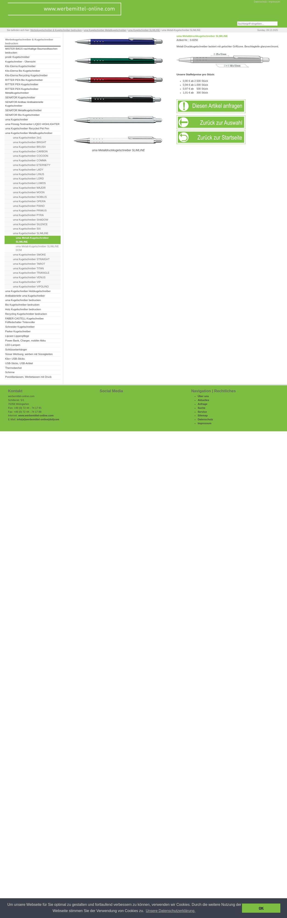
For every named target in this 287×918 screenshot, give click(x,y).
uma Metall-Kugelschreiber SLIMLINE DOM (37, 248)
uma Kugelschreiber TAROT (29, 263)
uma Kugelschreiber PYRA (28, 215)
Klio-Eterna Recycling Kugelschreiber (26, 75)
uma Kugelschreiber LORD (28, 178)
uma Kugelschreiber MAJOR (29, 187)
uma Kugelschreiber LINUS (28, 174)
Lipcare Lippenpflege (17, 336)
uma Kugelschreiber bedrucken (23, 300)
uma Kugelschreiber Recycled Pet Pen (27, 128)
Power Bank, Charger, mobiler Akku (25, 340)
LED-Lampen (12, 345)
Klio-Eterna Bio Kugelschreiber (22, 70)
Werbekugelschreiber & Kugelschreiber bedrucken (56, 30)
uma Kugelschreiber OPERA (29, 201)
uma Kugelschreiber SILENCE (30, 224)
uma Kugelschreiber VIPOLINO (31, 286)
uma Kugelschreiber (16, 119)
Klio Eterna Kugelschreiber (20, 66)
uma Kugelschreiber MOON (29, 192)
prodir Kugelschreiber (17, 57)
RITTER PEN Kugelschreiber (21, 84)
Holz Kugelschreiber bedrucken (23, 309)
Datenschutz (260, 1)
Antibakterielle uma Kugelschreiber (25, 295)
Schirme (9, 372)
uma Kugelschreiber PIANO (29, 206)
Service (202, 411)
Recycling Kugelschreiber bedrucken (26, 314)
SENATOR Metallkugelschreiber (23, 110)
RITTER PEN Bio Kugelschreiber (24, 80)
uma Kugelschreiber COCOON (30, 155)
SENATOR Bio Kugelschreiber (22, 115)
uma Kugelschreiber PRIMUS (30, 210)
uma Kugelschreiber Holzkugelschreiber (28, 291)
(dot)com (53, 419)
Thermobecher (13, 368)
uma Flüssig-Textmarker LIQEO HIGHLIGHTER (32, 124)
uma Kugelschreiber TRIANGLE (31, 272)
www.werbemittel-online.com (35, 415)
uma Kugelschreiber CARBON (30, 151)
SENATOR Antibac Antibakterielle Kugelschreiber (24, 104)
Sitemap (203, 415)
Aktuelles (203, 400)
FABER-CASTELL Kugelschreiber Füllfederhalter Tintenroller (24, 320)
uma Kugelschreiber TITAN (28, 268)
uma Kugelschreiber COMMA (30, 160)
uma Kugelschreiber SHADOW (30, 219)
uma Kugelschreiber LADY (28, 169)
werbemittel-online (36, 419)
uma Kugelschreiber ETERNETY (32, 165)
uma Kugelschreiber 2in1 (27, 137)
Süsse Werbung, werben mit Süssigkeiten (29, 354)
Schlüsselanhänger (16, 349)
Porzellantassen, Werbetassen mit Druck (28, 376)
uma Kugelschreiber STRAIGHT (31, 259)
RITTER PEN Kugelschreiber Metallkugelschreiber (21, 91)
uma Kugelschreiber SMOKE (29, 254)
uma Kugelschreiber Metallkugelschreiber (105, 30)
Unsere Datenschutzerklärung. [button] (170, 911)
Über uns (203, 396)
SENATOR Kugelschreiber (20, 97)
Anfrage (202, 404)
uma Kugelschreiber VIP (27, 282)
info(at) (21, 419)
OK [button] (261, 908)
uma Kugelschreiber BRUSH (29, 146)
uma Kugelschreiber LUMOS (29, 183)
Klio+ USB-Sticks (15, 358)
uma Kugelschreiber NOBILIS (30, 197)
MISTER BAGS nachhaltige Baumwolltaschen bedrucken (31, 50)
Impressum (274, 1)
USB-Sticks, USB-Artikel (19, 363)
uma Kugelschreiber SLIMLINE (144, 30)
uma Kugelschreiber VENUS (29, 277)
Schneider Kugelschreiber (19, 326)
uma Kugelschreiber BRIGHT (29, 142)
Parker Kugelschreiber (18, 331)
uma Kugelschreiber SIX (27, 228)
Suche (201, 407)
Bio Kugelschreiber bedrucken (22, 304)
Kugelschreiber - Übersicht (20, 61)
